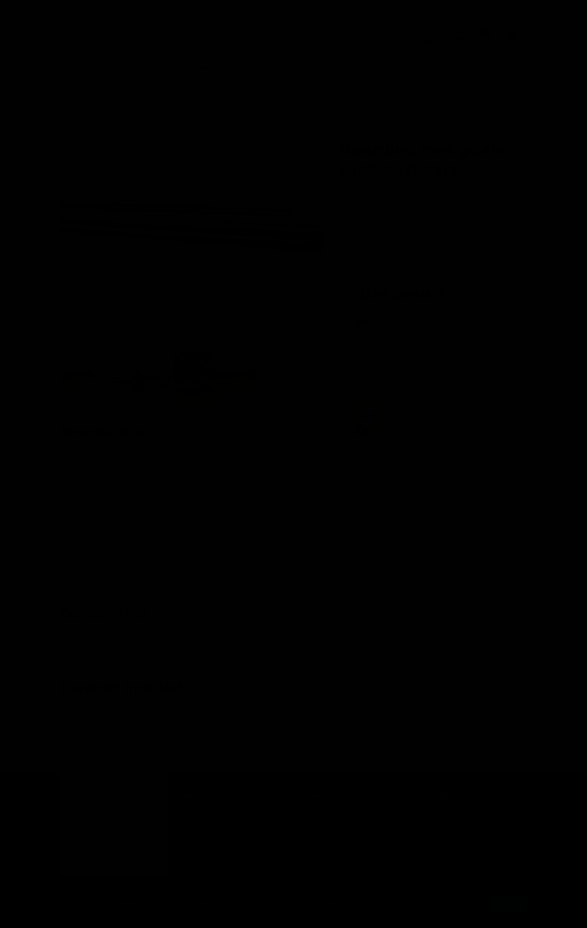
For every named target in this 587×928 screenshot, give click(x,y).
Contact (310, 808)
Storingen (313, 830)
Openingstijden (321, 819)
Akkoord (508, 904)
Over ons (192, 808)
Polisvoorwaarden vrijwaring (459, 830)
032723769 (449, 356)
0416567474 (451, 341)
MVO (186, 852)
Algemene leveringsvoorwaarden (465, 819)
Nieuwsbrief (196, 819)
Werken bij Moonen (446, 841)
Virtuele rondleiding (207, 841)
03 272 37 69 (400, 38)
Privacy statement (444, 808)
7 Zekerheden (318, 841)
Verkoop (311, 852)
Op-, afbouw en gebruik (452, 852)
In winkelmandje (416, 248)
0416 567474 (400, 26)
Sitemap (311, 863)
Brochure (192, 830)
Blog (186, 863)
